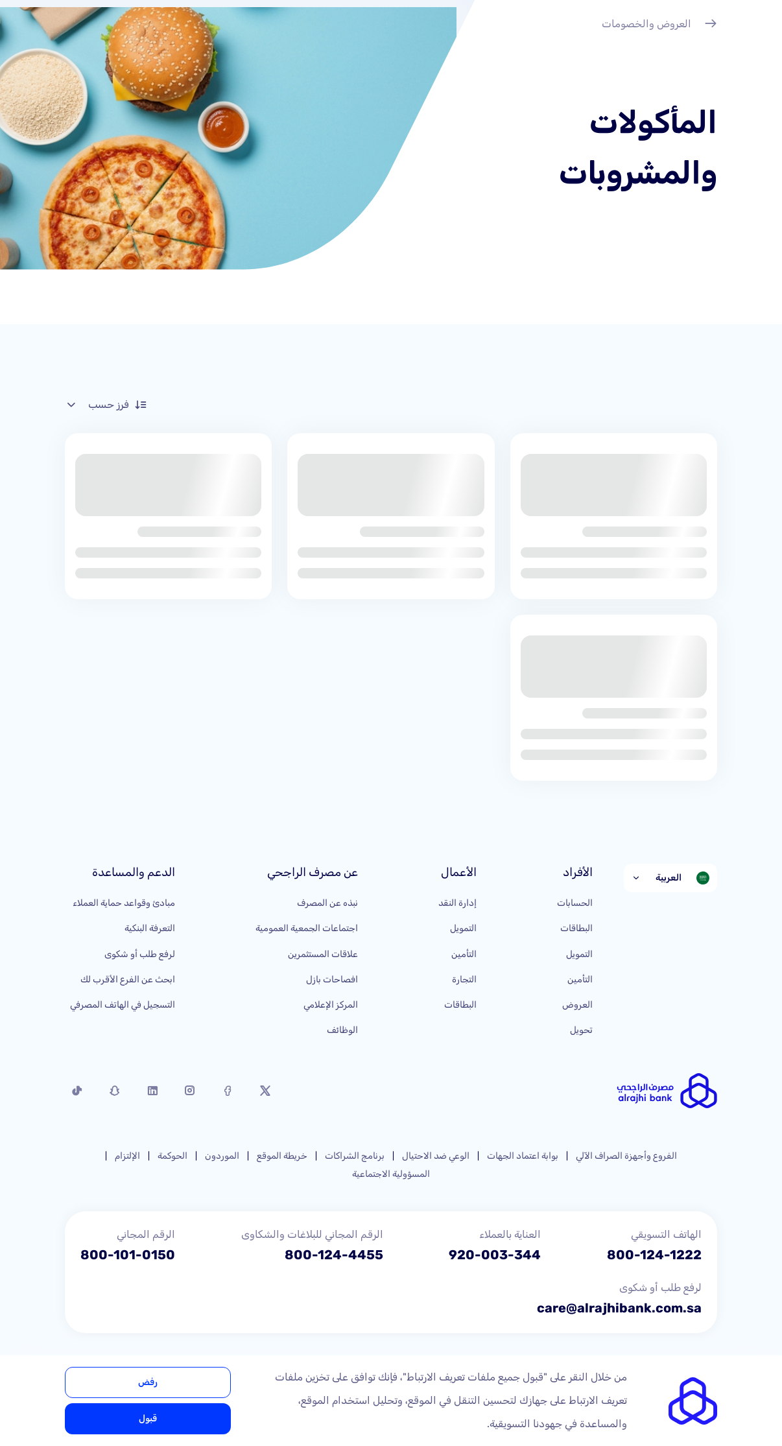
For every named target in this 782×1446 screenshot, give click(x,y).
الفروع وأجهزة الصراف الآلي (626, 1155)
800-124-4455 (334, 1254)
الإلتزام (127, 1155)
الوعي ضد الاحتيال (435, 1155)
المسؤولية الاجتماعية (391, 1173)
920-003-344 (495, 1254)
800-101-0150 (127, 1254)
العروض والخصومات (659, 25)
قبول (148, 1418)
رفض (148, 1382)
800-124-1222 (654, 1254)
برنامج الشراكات (355, 1155)
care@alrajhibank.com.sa (619, 1308)
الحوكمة (172, 1155)
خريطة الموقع (282, 1155)
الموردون (222, 1155)
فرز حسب (106, 404)
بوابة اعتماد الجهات (522, 1155)
